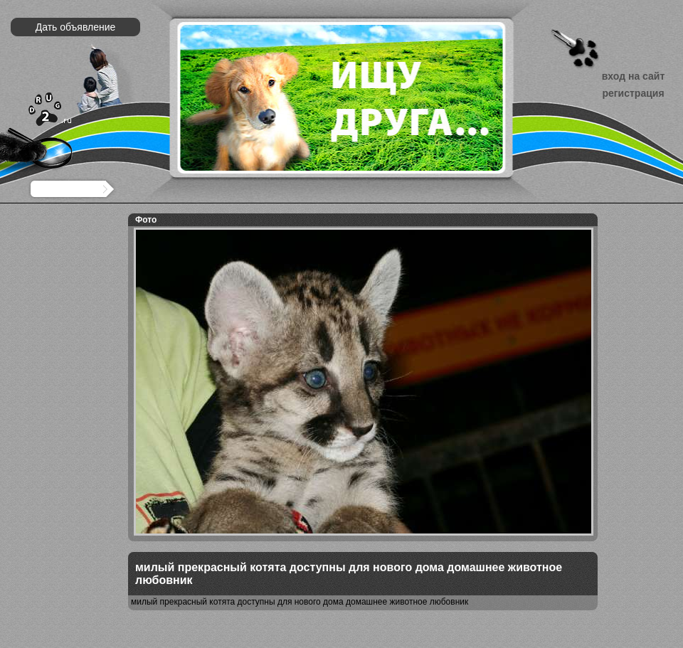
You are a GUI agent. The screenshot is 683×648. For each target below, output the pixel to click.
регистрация (633, 93)
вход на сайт (633, 76)
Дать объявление (76, 27)
